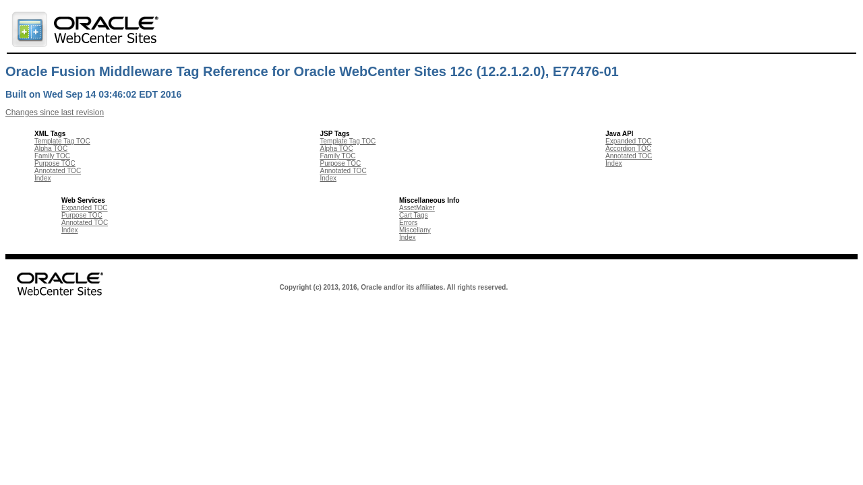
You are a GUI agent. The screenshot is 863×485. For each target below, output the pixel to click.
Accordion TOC (628, 148)
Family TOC (52, 156)
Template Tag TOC (62, 141)
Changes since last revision (54, 112)
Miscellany (415, 230)
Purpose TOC (55, 163)
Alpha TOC (50, 148)
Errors (408, 222)
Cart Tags (413, 215)
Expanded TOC (628, 141)
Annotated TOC (57, 170)
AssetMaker (417, 208)
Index (42, 178)
